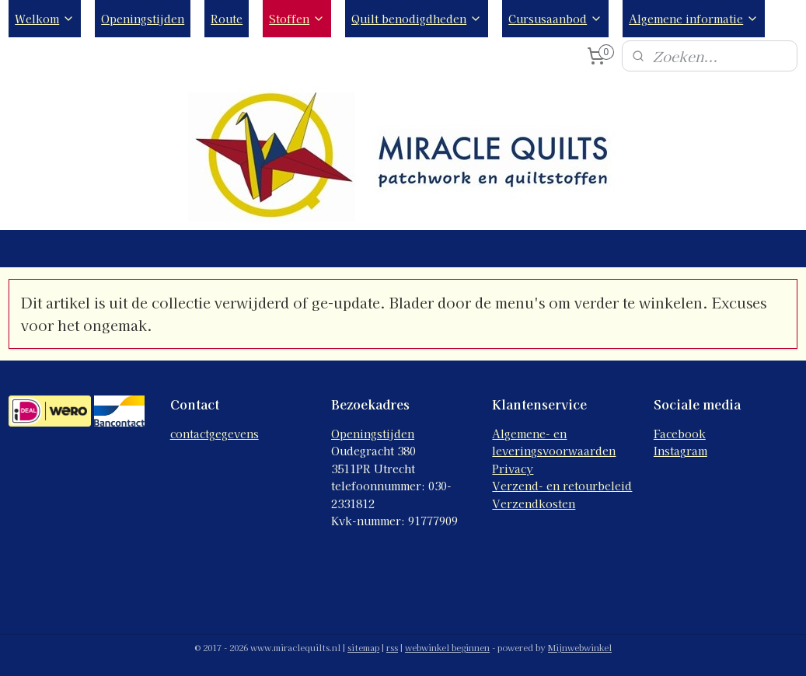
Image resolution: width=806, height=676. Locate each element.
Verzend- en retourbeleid (562, 485)
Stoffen (297, 18)
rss (392, 647)
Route (226, 18)
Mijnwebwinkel (580, 647)
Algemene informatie (694, 18)
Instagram (680, 450)
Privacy (512, 468)
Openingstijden (142, 18)
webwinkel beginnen (447, 647)
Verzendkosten (533, 503)
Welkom (45, 18)
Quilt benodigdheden (416, 18)
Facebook (680, 433)
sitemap (363, 647)
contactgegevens (214, 433)
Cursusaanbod (555, 18)
